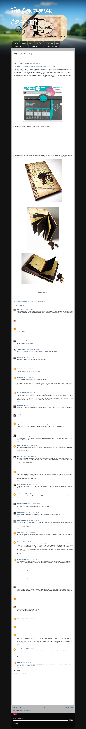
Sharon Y (19, 415)
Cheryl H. (19, 532)
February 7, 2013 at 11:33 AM (30, 484)
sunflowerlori (20, 368)
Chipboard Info (52, 46)
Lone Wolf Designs (21, 349)
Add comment (17, 670)
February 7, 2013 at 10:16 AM (29, 471)
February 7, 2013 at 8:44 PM (29, 578)
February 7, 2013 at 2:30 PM (32, 512)
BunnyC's (19, 340)
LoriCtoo (19, 586)
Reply (18, 316)
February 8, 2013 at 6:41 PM (27, 618)
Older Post (69, 708)
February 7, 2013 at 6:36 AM (27, 377)
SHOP (31, 43)
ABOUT (23, 43)
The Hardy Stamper (21, 559)
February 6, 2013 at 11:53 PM (28, 328)
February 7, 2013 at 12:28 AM (28, 357)
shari (18, 309)
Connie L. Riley (20, 445)
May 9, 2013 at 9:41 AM (25, 662)
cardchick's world (21, 520)
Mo (17, 542)
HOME (16, 43)
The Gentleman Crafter (24, 301)
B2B (57, 43)
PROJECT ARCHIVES (20, 46)
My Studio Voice (20, 392)
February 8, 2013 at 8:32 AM (27, 606)
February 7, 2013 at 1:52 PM (33, 503)
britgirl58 (19, 471)
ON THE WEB (49, 43)
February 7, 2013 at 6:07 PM (28, 532)
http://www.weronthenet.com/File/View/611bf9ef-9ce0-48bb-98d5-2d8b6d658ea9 (34, 66)
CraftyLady (19, 456)
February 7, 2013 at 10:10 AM (30, 445)
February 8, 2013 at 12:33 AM (28, 598)
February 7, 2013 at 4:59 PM (32, 520)
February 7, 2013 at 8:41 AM (28, 415)
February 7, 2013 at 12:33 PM (26, 494)
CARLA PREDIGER (21, 512)
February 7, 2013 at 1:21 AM (30, 368)
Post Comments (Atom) (25, 710)
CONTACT (39, 43)
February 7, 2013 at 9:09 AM (30, 435)
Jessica (18, 606)
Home (43, 708)
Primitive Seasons (21, 423)
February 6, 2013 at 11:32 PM (31, 320)
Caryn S (18, 377)
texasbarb (19, 328)
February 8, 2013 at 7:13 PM (26, 626)
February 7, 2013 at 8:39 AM (28, 405)
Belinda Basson (20, 320)
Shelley (18, 662)
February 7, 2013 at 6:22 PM (25, 542)
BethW (18, 626)
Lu (17, 634)
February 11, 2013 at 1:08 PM (24, 634)
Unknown (19, 598)
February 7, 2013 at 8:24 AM (31, 392)
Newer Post (17, 708)
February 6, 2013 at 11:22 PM (26, 309)
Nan (18, 494)
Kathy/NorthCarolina (22, 503)
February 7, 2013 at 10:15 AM (29, 456)
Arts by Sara (20, 435)
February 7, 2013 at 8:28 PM (29, 570)
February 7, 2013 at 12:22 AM (32, 349)
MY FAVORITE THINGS (37, 46)
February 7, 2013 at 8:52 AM (32, 423)
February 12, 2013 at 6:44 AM (28, 649)
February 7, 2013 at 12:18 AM (28, 340)
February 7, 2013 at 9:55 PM (28, 586)
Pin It (15, 299)
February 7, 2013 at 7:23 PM (33, 559)
